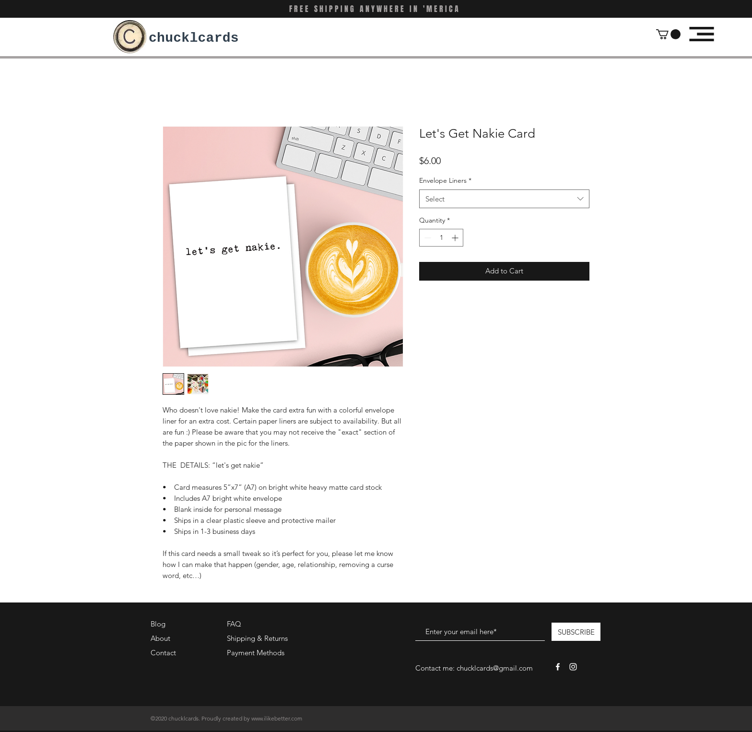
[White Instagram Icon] (573, 667)
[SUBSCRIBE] (576, 632)
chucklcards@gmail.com (495, 668)
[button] (668, 34)
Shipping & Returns (257, 638)
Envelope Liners (445, 180)
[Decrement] (427, 237)
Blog (158, 623)
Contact (163, 652)
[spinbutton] (441, 237)
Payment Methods (256, 652)
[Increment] (456, 237)
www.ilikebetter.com (276, 718)
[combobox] (504, 198)
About (160, 638)
